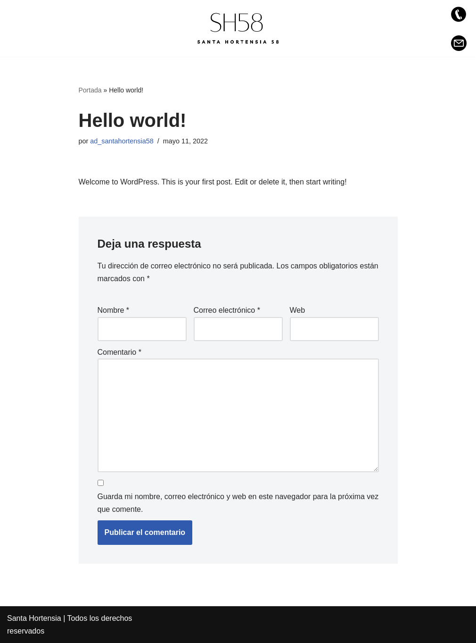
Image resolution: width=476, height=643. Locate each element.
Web (297, 310)
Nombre (114, 310)
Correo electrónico (227, 310)
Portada (90, 90)
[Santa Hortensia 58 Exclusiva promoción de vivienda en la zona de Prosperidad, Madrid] (238, 28)
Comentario (119, 352)
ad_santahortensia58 (121, 141)
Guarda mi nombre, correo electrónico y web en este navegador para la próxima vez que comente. (238, 503)
